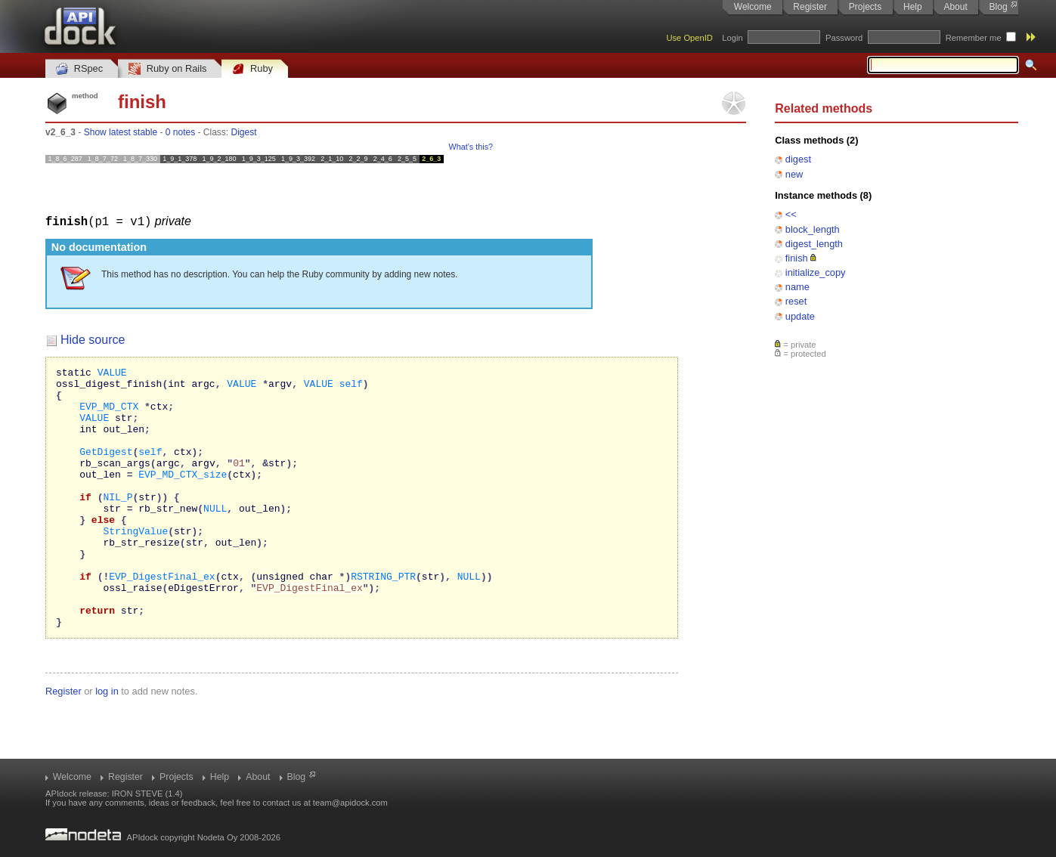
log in (107, 742)
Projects (865, 7)
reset (796, 301)
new (794, 174)
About (955, 7)
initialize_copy (815, 272)
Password (843, 37)
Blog (998, 7)
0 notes (180, 132)
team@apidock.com (350, 802)
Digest (244, 132)
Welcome (753, 7)
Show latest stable (120, 132)
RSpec (79, 69)
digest (798, 159)
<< (791, 214)
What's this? (471, 146)
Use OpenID (689, 37)
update (800, 316)
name (797, 286)
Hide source (92, 339)
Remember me (974, 37)
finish (796, 258)
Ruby (252, 69)
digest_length (814, 243)
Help (912, 7)
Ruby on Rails (167, 69)
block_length (812, 229)
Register (810, 7)
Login (732, 37)
